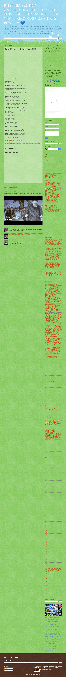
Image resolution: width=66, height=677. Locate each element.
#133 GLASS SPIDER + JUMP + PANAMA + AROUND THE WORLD (53, 249)
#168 (46, 532)
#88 (45, 527)
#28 (45, 384)
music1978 (24, 143)
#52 (45, 462)
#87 (45, 525)
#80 (45, 513)
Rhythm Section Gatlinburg (47, 669)
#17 (45, 366)
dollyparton (12, 142)
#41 (45, 407)
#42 (45, 426)
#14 (45, 360)
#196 (10, 228)
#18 (45, 367)
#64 (45, 486)
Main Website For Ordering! (50, 65)
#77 (45, 508)
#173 (46, 539)
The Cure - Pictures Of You (10, 191)
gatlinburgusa (7, 143)
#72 (45, 500)
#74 (45, 503)
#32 (45, 391)
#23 (45, 376)
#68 (45, 493)
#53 (45, 464)
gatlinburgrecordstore (22, 142)
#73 (45, 501)
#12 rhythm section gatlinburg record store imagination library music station (52, 357)
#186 (46, 561)
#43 (45, 427)
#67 (45, 491)
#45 (45, 448)
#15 (45, 362)
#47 (45, 452)
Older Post (40, 185)
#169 (46, 534)
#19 (45, 369)
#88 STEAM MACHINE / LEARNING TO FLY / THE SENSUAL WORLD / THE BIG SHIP (53, 247)
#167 (46, 530)
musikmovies (28, 143)
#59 (45, 477)
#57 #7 (46, 474)
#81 (45, 515)
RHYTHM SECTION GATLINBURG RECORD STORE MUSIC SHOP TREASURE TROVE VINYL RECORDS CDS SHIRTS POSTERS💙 (32, 14)
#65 (45, 488)
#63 (45, 484)
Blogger (38, 674)
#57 (45, 471)
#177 (46, 546)
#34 (45, 395)
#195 (46, 580)
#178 (46, 547)
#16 (45, 364)
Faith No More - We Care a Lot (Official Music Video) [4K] (19, 234)
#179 (46, 549)
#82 (45, 517)
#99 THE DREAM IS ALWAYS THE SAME (53, 244)
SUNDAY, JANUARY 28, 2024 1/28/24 (52, 179)
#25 (45, 379)
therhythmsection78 (59, 115)
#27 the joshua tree (48, 383)
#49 (45, 455)
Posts (5, 668)
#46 (45, 450)
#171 (46, 537)
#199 (46, 586)
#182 (46, 554)
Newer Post (7, 185)
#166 (46, 529)
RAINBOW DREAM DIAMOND (51, 284)
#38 (45, 401)
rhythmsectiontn (8, 144)
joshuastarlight (13, 143)
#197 (46, 583)
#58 (45, 476)
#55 (45, 467)
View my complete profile (44, 671)
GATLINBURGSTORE (31, 142)
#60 (45, 479)
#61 (45, 481)
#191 (46, 573)
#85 (45, 522)
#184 (46, 558)
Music (20, 143)
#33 (45, 393)
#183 (46, 556)
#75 (45, 505)
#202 (46, 592)
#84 (45, 520)
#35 (45, 396)
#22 (45, 374)
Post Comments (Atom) (13, 187)
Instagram (47, 67)
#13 (45, 359)
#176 (46, 544)
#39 (45, 403)
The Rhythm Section (50, 115)
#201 (46, 590)
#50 (45, 459)
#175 (46, 542)
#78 (45, 510)
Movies (17, 143)
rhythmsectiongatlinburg (35, 143)
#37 (45, 400)
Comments (6, 670)
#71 (45, 498)
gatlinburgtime (37, 142)
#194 (46, 578)
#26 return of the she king (49, 381)
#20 (45, 371)
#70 (45, 496)
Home (23, 185)
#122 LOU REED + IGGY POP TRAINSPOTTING (50, 237)
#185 (46, 559)
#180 (46, 551)
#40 (45, 405)
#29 (45, 386)
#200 (46, 588)
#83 (45, 518)
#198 (46, 585)
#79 (45, 512)
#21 (45, 372)
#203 (46, 593)
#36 (45, 398)
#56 (45, 469)
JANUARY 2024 (48, 180)
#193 (46, 576)
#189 (46, 566)
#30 (45, 388)
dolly (9, 142)
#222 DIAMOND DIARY (49, 282)
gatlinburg (16, 142)
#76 (45, 506)
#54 (45, 465)
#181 (46, 553)
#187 (46, 563)
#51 (45, 460)
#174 (46, 541)
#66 (45, 489)
